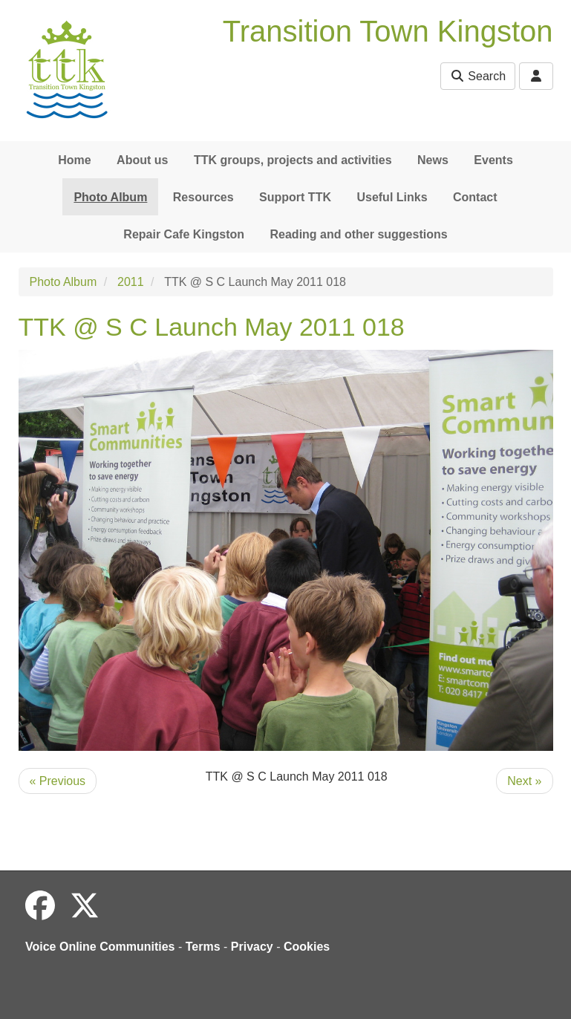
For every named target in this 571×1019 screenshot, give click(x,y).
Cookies (307, 946)
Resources (203, 197)
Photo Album (110, 197)
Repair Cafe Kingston (183, 234)
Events (493, 160)
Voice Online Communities (100, 946)
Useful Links (391, 197)
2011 (130, 282)
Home (74, 160)
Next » (524, 781)
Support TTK (295, 197)
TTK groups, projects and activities (293, 160)
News (432, 160)
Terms (203, 946)
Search (478, 76)
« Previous (58, 781)
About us (142, 160)
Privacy (252, 946)
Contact (475, 197)
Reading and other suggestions (359, 234)
